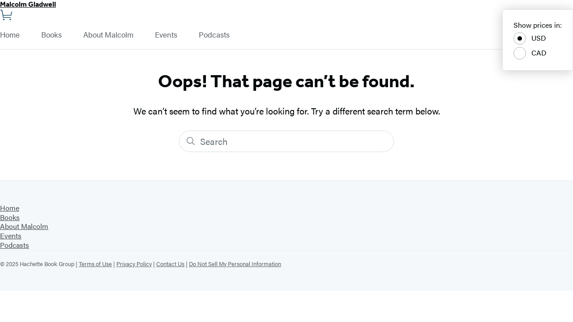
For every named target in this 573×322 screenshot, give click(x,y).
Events (166, 35)
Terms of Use (95, 263)
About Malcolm (108, 35)
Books (51, 35)
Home (10, 35)
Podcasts (214, 35)
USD (529, 38)
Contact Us (170, 263)
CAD (530, 53)
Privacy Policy (134, 263)
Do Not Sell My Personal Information (235, 263)
